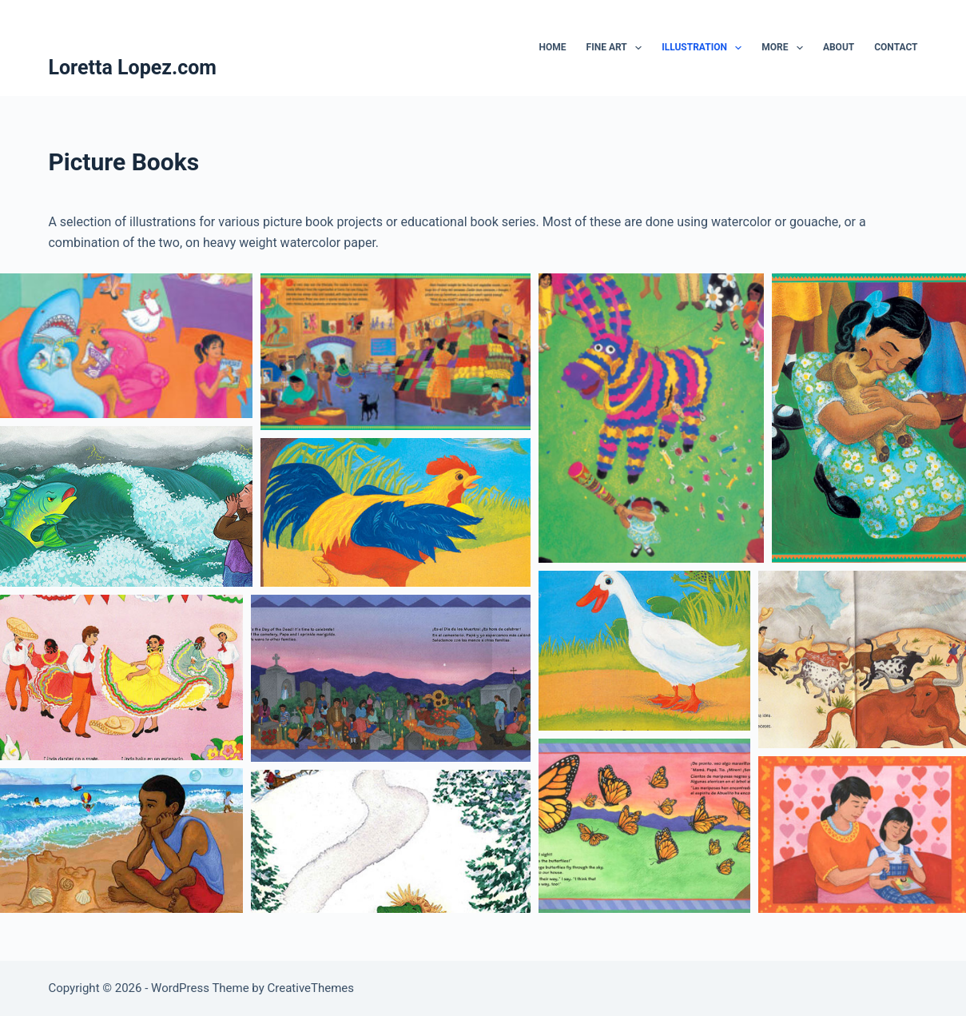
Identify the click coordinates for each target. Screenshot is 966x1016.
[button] (126, 345)
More (785, 48)
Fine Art (617, 48)
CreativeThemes (311, 988)
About (838, 47)
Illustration (705, 48)
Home (552, 47)
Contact (895, 47)
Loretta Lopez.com (132, 67)
